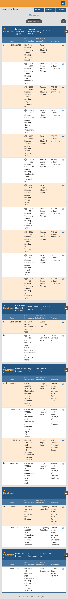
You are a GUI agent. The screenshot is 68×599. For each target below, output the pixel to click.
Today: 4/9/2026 (34, 21)
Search (61, 10)
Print (39, 10)
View (49, 10)
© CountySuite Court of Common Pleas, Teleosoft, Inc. (34, 597)
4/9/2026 (34, 15)
